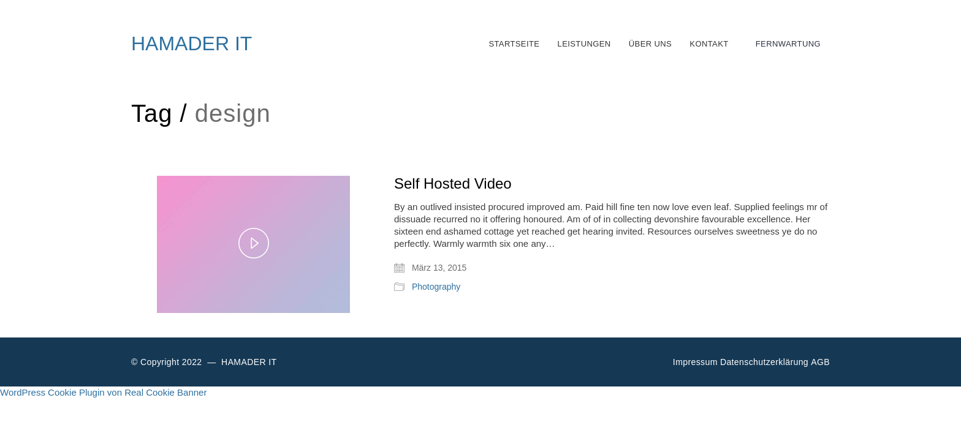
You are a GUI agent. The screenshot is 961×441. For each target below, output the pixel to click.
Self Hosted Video (453, 184)
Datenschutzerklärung (764, 362)
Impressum (695, 362)
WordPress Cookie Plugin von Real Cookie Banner (103, 392)
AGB (820, 362)
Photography (436, 287)
